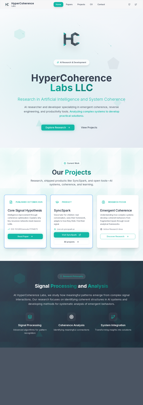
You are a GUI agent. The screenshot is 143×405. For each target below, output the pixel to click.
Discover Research (118, 236)
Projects (81, 4)
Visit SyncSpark (71, 235)
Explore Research (58, 127)
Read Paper (25, 236)
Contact (101, 4)
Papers (69, 4)
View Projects (89, 127)
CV (91, 4)
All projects (71, 242)
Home (58, 4)
